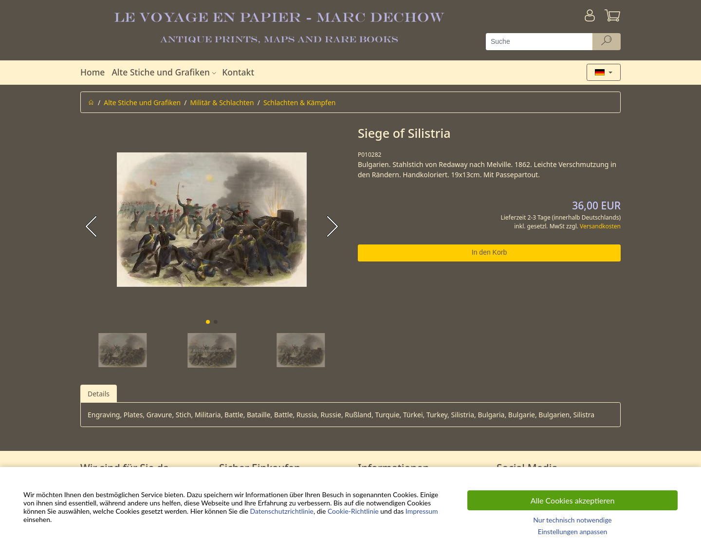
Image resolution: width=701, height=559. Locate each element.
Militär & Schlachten (222, 102)
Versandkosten (600, 226)
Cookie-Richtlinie (353, 511)
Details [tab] (99, 393)
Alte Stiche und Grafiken (165, 72)
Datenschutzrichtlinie (282, 511)
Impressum (422, 511)
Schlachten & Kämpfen (299, 102)
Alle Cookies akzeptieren (573, 500)
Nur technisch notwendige (572, 520)
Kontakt (238, 72)
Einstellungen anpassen (573, 531)
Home (92, 72)
